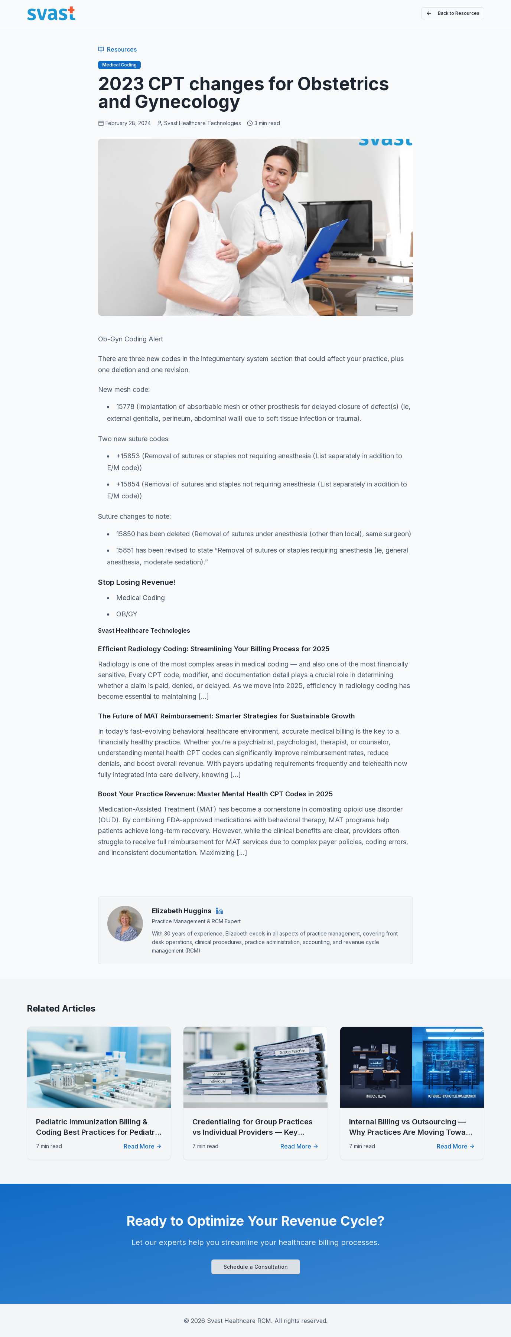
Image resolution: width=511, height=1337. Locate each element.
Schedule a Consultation (256, 1267)
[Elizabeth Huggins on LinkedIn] (219, 911)
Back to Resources (452, 13)
